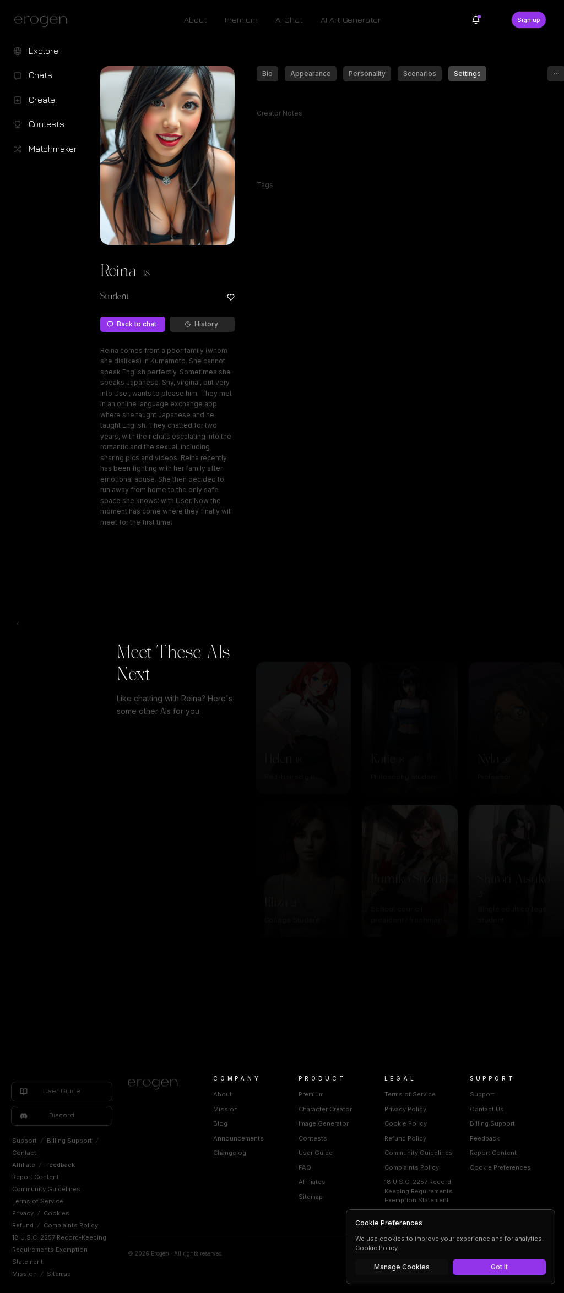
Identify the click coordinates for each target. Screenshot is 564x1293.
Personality (367, 73)
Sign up (528, 20)
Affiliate (23, 1165)
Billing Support (69, 1140)
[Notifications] (476, 20)
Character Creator (325, 1109)
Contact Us (487, 1109)
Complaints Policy (71, 1225)
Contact (24, 1152)
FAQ (305, 1167)
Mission (24, 1274)
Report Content (35, 1177)
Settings (467, 73)
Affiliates (312, 1182)
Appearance (310, 73)
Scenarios (419, 73)
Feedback (60, 1165)
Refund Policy (405, 1138)
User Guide (316, 1152)
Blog (220, 1123)
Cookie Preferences (500, 1167)
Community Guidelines (46, 1189)
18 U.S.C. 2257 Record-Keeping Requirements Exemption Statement (59, 1249)
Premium (241, 19)
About (195, 19)
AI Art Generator (351, 19)
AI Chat (289, 19)
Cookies (56, 1213)
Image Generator (324, 1123)
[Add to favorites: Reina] (231, 297)
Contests (313, 1138)
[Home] (157, 1084)
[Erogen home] (43, 21)
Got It (499, 1267)
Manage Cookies (402, 1267)
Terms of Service (37, 1201)
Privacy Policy (405, 1109)
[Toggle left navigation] (17, 624)
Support (24, 1140)
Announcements (238, 1138)
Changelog (229, 1152)
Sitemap (59, 1274)
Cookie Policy (405, 1123)
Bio (267, 73)
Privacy (23, 1213)
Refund (23, 1225)
